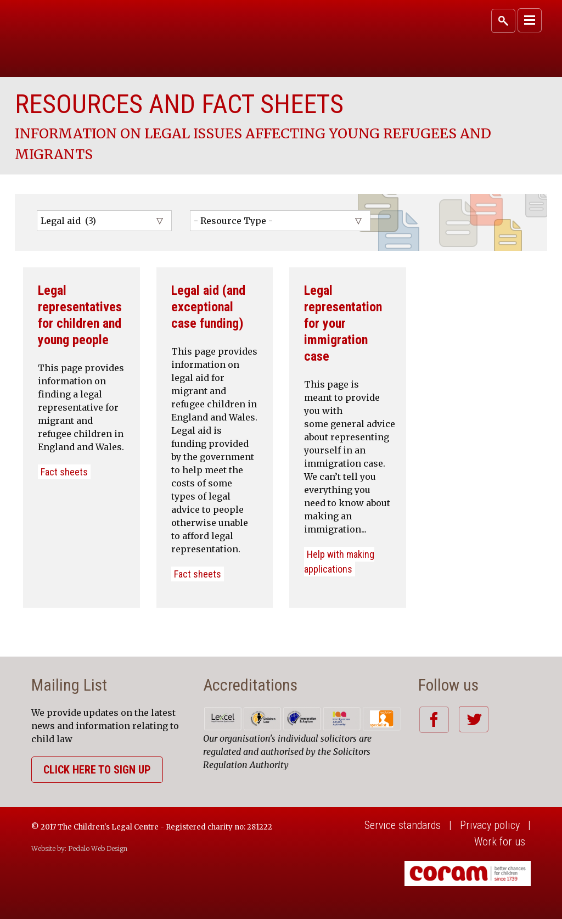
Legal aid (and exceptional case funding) (208, 307)
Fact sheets (64, 472)
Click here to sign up (97, 769)
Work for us (499, 841)
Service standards (402, 825)
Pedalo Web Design (97, 848)
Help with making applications (339, 561)
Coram (85, 32)
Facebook (433, 719)
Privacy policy (490, 825)
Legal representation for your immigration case (343, 323)
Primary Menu (530, 20)
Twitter (473, 719)
